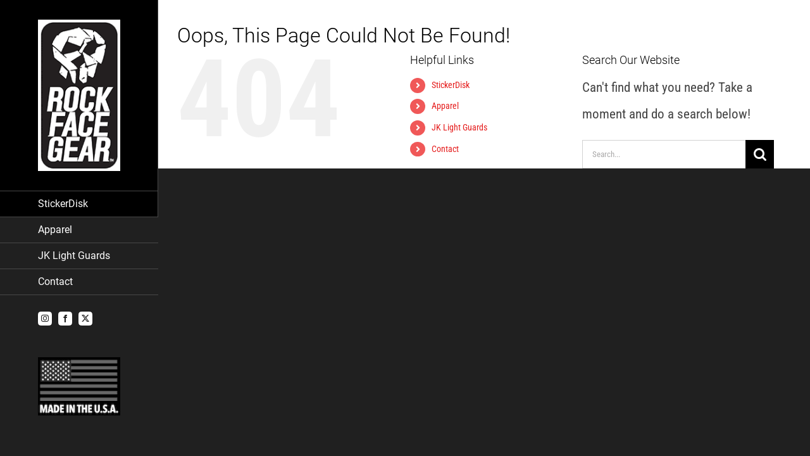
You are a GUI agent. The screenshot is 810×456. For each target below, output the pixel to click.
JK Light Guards (459, 127)
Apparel (445, 106)
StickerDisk (451, 85)
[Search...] (663, 154)
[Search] (759, 154)
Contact (445, 149)
